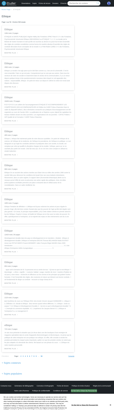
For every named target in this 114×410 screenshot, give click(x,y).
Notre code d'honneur (21, 391)
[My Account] (109, 3)
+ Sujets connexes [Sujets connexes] (11, 362)
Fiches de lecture (44, 3)
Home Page (6, 9)
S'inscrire (63, 3)
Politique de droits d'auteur (81, 386)
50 (41, 356)
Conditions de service (60, 391)
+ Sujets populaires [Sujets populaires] (12, 373)
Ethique (17, 9)
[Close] (110, 407)
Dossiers (55, 3)
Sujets (34, 3)
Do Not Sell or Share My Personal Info (84, 391)
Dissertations (25, 3)
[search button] (98, 3)
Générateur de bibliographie (24, 386)
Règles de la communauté (102, 386)
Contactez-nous (6, 386)
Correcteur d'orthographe (45, 386)
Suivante (71, 356)
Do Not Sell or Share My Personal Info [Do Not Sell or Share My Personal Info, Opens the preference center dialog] (84, 407)
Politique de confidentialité (41, 391)
